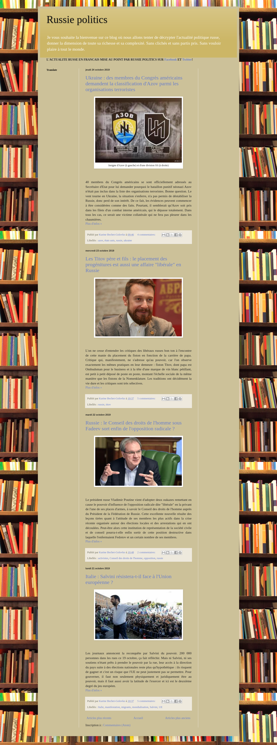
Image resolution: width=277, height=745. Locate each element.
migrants (126, 707)
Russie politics (77, 19)
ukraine (128, 240)
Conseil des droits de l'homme (126, 558)
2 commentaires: (146, 552)
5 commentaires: (146, 398)
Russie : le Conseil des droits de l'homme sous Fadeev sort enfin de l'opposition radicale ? (133, 425)
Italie (101, 707)
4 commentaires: (146, 234)
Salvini (154, 707)
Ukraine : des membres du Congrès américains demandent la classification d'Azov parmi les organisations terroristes (133, 83)
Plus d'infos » (93, 223)
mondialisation (140, 707)
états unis (110, 240)
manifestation (112, 707)
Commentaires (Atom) (116, 725)
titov (108, 404)
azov (100, 240)
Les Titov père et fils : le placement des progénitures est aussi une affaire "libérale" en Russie (133, 264)
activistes (103, 558)
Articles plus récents (99, 718)
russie (119, 240)
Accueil (138, 718)
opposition (149, 558)
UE (161, 707)
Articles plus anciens (177, 718)
